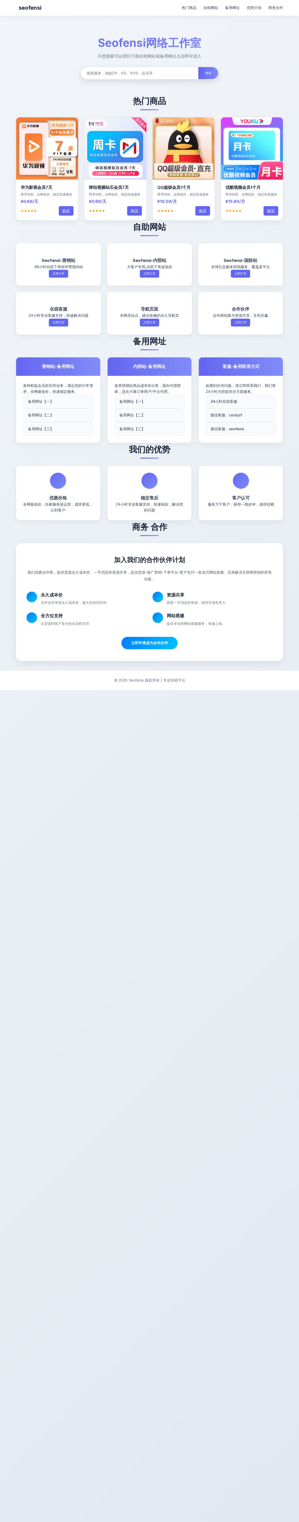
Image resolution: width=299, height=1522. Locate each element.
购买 (66, 210)
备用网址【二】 (41, 415)
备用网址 (232, 7)
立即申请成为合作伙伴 (149, 643)
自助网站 (210, 7)
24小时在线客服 (224, 401)
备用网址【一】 (41, 401)
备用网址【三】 (41, 429)
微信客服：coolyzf (226, 415)
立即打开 (58, 273)
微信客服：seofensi (227, 429)
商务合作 (275, 7)
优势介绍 (254, 7)
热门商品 (189, 7)
